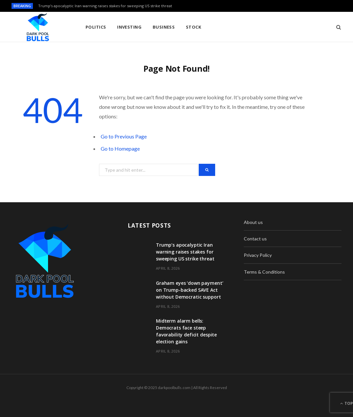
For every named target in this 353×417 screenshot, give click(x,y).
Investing (129, 27)
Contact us (255, 238)
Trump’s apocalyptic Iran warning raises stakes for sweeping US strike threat (105, 6)
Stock (193, 27)
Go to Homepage (120, 148)
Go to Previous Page (124, 136)
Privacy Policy (258, 255)
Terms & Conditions (264, 272)
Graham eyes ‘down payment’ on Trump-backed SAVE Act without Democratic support (189, 290)
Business (164, 27)
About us (253, 222)
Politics (96, 27)
